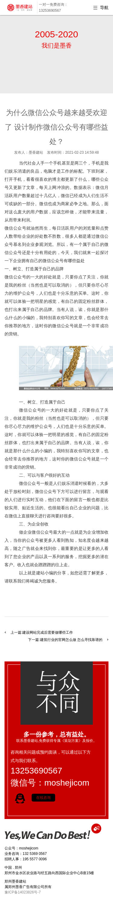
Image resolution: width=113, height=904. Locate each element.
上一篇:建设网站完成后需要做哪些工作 (42, 632)
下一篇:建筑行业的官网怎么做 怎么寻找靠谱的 (65, 640)
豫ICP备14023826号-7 (23, 892)
